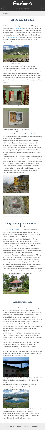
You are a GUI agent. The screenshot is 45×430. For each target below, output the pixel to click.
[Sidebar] (2, 9)
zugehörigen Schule (14, 37)
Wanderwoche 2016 (22, 301)
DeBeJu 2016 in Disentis (22, 19)
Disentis (18, 28)
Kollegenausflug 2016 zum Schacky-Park (23, 224)
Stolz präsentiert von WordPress (14, 426)
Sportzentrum (29, 71)
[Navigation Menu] (43, 9)
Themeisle (35, 426)
